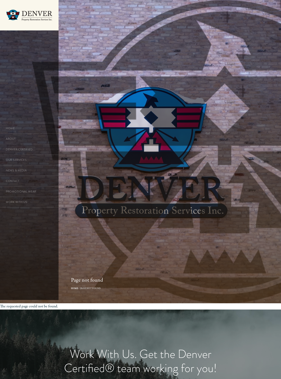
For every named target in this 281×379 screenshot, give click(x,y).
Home (76, 302)
